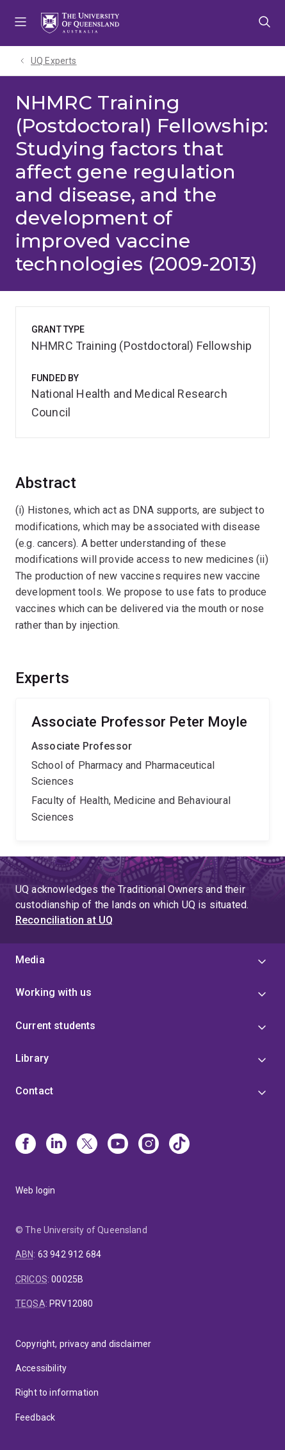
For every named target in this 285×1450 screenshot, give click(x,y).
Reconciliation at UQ (64, 920)
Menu (20, 23)
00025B (67, 1279)
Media (30, 960)
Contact (34, 1091)
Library (32, 1058)
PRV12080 (71, 1303)
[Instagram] (148, 1145)
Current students (55, 1026)
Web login (35, 1190)
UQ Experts (54, 61)
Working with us (53, 992)
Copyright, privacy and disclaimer (83, 1344)
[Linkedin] (56, 1145)
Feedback (35, 1417)
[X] (87, 1145)
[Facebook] (25, 1145)
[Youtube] (118, 1145)
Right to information (57, 1392)
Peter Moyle (142, 769)
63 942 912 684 (69, 1254)
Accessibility (41, 1368)
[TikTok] (179, 1145)
